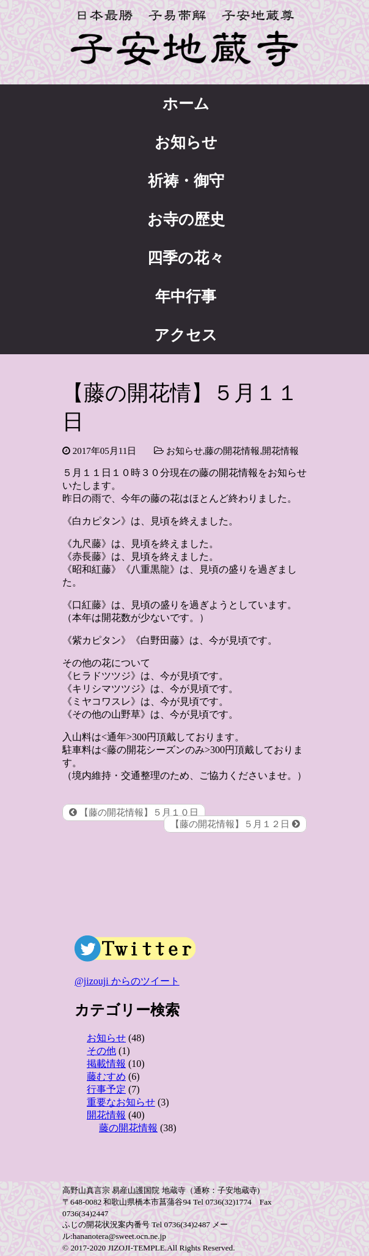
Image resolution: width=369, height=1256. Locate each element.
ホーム (186, 103)
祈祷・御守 (186, 181)
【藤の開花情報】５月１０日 (134, 812)
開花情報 (280, 451)
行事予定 (106, 1089)
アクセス (185, 335)
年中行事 (185, 296)
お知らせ (186, 142)
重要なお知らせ (121, 1102)
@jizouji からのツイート (127, 981)
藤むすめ (106, 1076)
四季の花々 (185, 258)
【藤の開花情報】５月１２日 (235, 824)
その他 (101, 1051)
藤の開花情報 (232, 451)
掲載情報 (106, 1063)
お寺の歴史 (186, 219)
